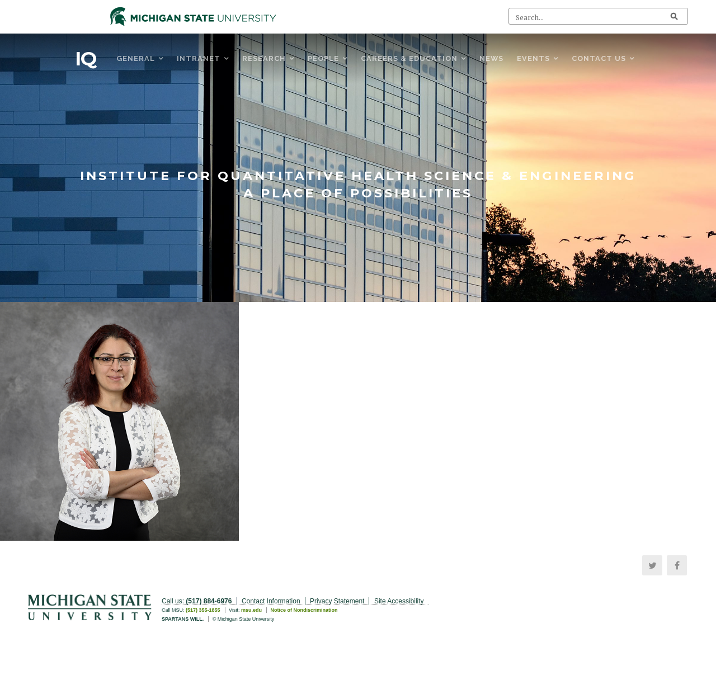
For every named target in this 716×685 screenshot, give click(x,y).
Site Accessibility (399, 601)
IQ (85, 58)
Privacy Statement (337, 601)
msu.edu (251, 610)
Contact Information (271, 601)
